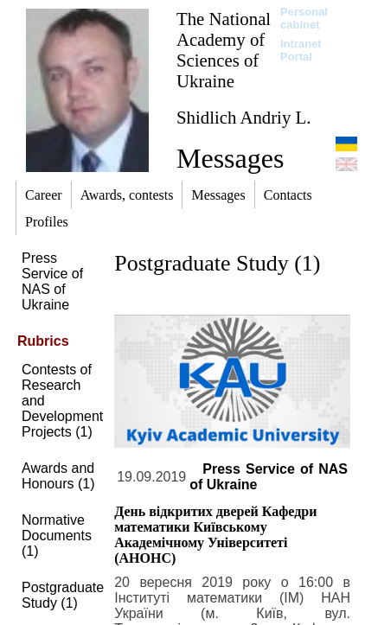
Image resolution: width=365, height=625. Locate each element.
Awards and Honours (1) (58, 476)
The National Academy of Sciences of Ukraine (223, 50)
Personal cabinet (304, 18)
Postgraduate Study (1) (63, 595)
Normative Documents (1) (57, 535)
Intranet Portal (301, 50)
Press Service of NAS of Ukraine (52, 281)
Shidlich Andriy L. (243, 117)
